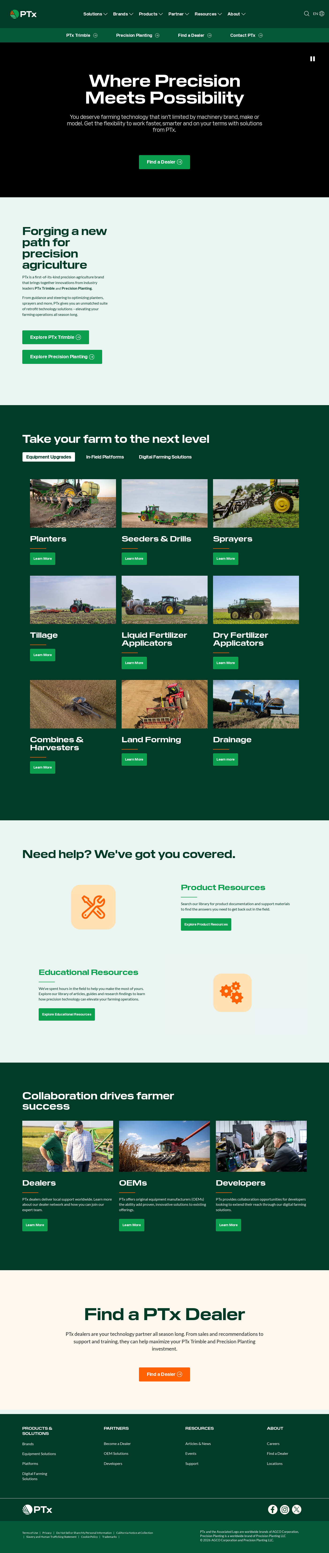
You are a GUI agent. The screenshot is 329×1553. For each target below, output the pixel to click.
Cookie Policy (89, 1536)
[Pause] (313, 59)
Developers (113, 1463)
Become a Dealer (117, 1443)
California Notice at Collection (134, 1532)
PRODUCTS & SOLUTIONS (37, 1431)
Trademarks (109, 1536)
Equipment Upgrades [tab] (48, 457)
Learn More (43, 558)
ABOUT (275, 1428)
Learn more (226, 759)
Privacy (47, 1532)
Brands (28, 1443)
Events (190, 1453)
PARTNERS (116, 1428)
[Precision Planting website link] (62, 357)
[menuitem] (95, 14)
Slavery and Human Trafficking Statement (51, 1536)
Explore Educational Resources (66, 1014)
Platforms (30, 1463)
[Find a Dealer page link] (164, 162)
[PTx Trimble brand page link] (55, 337)
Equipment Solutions (39, 1453)
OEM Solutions (116, 1453)
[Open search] (306, 13)
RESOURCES (199, 1428)
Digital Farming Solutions (34, 1476)
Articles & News (198, 1443)
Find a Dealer (277, 1453)
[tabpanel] (164, 631)
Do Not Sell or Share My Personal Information (84, 1532)
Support (191, 1463)
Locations (275, 1463)
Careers (273, 1443)
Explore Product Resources (206, 924)
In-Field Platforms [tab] (105, 457)
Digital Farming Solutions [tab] (165, 457)
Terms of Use (30, 1532)
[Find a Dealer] (164, 1374)
